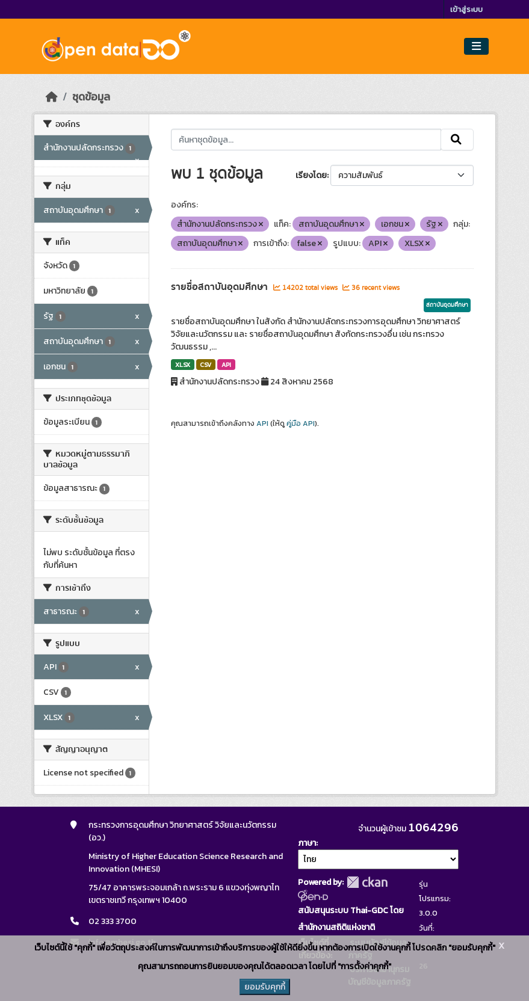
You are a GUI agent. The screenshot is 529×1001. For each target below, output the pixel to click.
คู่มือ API (300, 423)
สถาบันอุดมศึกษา (447, 305)
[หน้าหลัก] (52, 97)
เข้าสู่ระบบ (466, 9)
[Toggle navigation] (476, 46)
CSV (205, 364)
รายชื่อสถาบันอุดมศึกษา (220, 287)
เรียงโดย (311, 175)
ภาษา (307, 843)
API (226, 364)
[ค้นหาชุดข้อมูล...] (306, 139)
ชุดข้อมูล (91, 97)
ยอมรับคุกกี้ (264, 987)
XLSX (182, 364)
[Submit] (457, 139)
